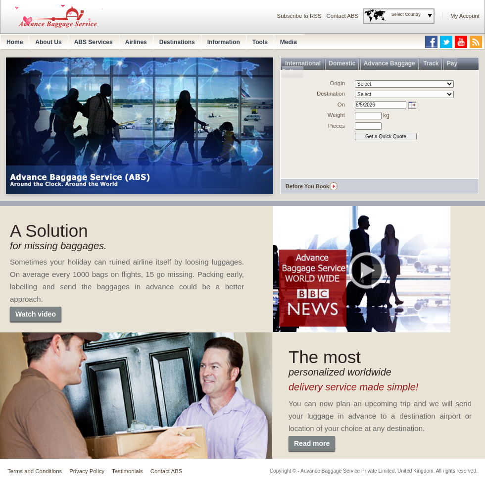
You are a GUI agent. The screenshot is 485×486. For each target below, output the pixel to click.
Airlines (136, 42)
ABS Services (93, 42)
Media (288, 42)
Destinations (177, 42)
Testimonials (127, 471)
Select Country (406, 14)
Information (223, 42)
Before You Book (307, 186)
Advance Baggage (389, 63)
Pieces (336, 126)
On (341, 105)
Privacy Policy (86, 471)
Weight (336, 115)
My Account (465, 16)
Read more (312, 443)
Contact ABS (343, 16)
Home (14, 42)
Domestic (342, 63)
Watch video (35, 314)
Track (430, 63)
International (303, 63)
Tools (260, 42)
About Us (48, 42)
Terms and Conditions (34, 471)
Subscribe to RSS (299, 16)
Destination (331, 94)
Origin (337, 83)
